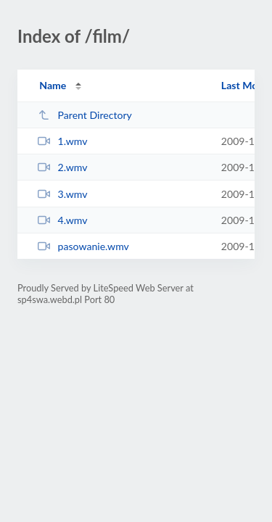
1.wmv (62, 141)
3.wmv (62, 194)
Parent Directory (85, 115)
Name (52, 85)
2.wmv (62, 167)
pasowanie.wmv (83, 246)
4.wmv (62, 220)
